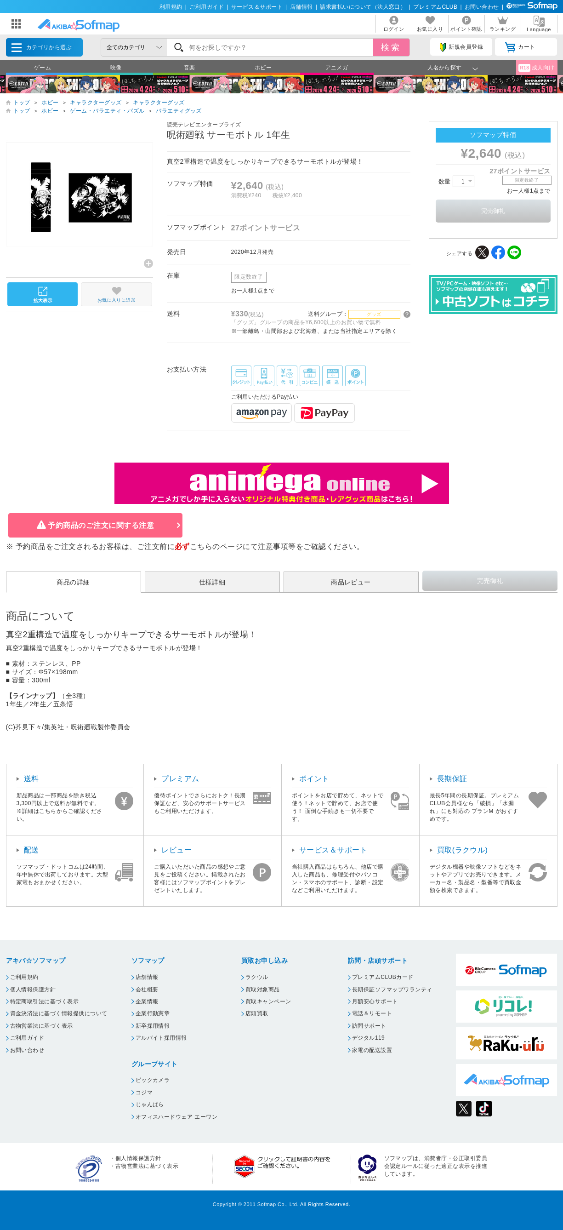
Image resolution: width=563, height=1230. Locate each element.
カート (520, 47)
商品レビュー (351, 582)
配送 (31, 850)
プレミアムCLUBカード (383, 977)
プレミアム (180, 779)
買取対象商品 (262, 989)
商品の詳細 (73, 582)
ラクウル (256, 977)
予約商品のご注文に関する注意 (101, 525)
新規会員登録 (461, 47)
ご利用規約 (24, 977)
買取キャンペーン (268, 1001)
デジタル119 (368, 1038)
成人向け (536, 68)
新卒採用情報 (153, 1026)
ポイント (314, 779)
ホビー (263, 67)
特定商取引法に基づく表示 (44, 1001)
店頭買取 (256, 1013)
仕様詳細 (212, 582)
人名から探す (444, 67)
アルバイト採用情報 (161, 1038)
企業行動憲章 (153, 1013)
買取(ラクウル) (462, 850)
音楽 (189, 67)
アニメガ (336, 67)
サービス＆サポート (257, 7)
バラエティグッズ (179, 111)
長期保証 (452, 779)
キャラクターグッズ (95, 102)
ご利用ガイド (206, 7)
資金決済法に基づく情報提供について (59, 1013)
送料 (31, 779)
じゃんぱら (150, 1104)
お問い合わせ (482, 7)
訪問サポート (369, 1026)
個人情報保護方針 (33, 989)
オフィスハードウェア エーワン (177, 1117)
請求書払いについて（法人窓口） (363, 7)
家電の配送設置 (372, 1050)
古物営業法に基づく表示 (41, 1026)
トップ (21, 102)
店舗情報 (301, 7)
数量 (456, 181)
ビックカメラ (153, 1080)
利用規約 (170, 7)
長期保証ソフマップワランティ (392, 989)
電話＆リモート (372, 1013)
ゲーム (42, 67)
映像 (116, 67)
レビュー (176, 850)
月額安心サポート (375, 1001)
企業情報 (147, 1001)
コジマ (144, 1092)
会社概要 (147, 989)
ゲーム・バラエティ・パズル (107, 111)
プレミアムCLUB (435, 7)
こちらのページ (216, 546)
